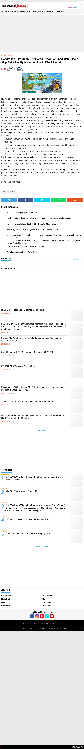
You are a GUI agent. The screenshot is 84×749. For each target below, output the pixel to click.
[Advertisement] (42, 33)
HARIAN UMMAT (9, 55)
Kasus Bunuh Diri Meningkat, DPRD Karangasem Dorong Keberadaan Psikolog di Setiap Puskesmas (32, 388)
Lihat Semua (42, 430)
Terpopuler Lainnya (42, 546)
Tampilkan (77, 259)
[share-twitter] (42, 200)
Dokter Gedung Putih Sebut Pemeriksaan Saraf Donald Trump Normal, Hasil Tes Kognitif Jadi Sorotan (32, 416)
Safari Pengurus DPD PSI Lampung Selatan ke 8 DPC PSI (27, 352)
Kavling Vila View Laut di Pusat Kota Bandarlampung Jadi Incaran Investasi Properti (31, 339)
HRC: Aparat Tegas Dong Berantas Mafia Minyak (23, 310)
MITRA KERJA (57, 624)
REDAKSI (34, 624)
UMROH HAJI (51, 12)
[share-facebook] (25, 200)
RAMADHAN (14, 12)
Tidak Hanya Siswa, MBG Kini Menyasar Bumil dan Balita (27, 401)
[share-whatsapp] (58, 200)
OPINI (34, 12)
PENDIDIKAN (61, 12)
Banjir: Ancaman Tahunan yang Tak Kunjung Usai (27, 533)
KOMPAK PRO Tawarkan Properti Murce (19, 366)
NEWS (7, 12)
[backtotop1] (82, 628)
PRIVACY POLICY (44, 624)
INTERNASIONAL (25, 12)
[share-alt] (9, 200)
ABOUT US (25, 624)
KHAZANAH (41, 12)
